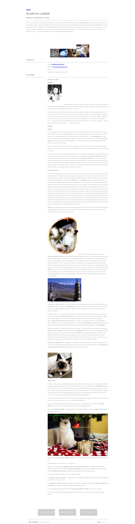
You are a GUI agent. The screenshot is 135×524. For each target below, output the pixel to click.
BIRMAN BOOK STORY (67, 512)
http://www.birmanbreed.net (60, 67)
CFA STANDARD (88, 512)
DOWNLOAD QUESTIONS (46, 512)
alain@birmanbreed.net (58, 64)
